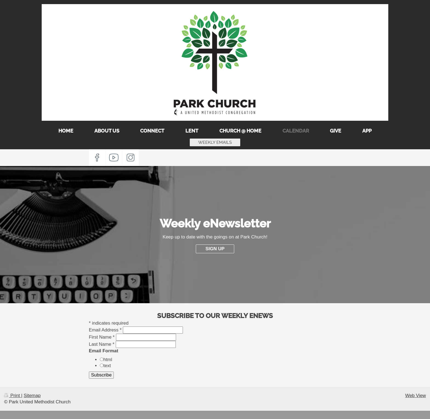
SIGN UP (214, 248)
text (107, 365)
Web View (415, 395)
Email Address (105, 330)
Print (12, 395)
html (107, 359)
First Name (102, 337)
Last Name (101, 344)
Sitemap (32, 395)
